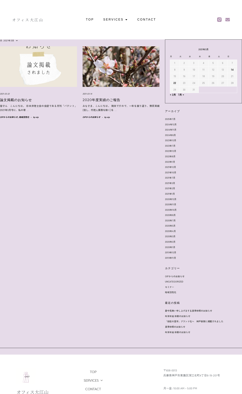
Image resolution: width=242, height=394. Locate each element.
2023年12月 (170, 140)
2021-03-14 (87, 93)
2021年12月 (170, 167)
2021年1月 (170, 193)
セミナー (169, 286)
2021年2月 (170, 188)
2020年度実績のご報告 (101, 100)
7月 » (181, 94)
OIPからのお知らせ (9, 116)
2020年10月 (171, 209)
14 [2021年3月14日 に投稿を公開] (232, 69)
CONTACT (146, 19)
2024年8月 (170, 135)
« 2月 (173, 94)
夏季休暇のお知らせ (175, 326)
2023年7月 (170, 145)
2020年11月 (170, 204)
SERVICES (115, 19)
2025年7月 (170, 118)
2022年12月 (170, 150)
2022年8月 (170, 156)
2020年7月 (170, 220)
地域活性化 (24, 116)
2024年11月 (170, 129)
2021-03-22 (5, 93)
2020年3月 (170, 236)
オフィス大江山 (28, 19)
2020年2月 (170, 241)
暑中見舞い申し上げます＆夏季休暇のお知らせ (188, 310)
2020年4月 (170, 231)
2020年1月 (170, 247)
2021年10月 (170, 172)
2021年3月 (170, 183)
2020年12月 (170, 199)
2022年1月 (170, 161)
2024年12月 (171, 124)
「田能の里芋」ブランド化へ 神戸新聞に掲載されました (194, 321)
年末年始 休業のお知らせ (177, 316)
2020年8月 (170, 215)
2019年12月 (170, 252)
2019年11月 (170, 257)
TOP (90, 19)
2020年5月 (170, 225)
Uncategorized (174, 281)
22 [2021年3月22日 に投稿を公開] (174, 83)
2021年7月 (170, 177)
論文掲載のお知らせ (16, 100)
